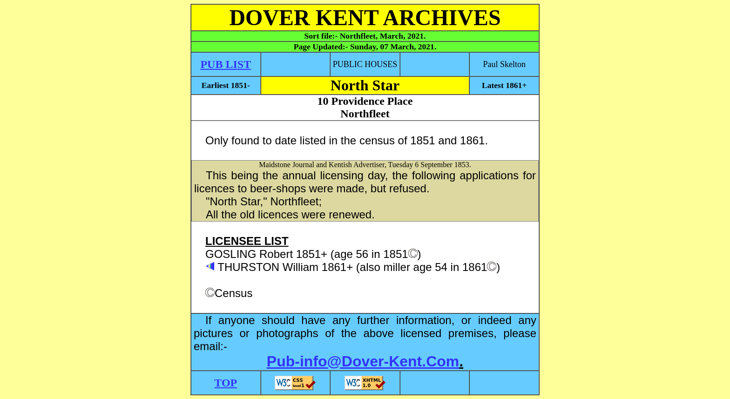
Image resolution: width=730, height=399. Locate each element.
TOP (225, 383)
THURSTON (248, 267)
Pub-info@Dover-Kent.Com (363, 361)
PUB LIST (225, 64)
